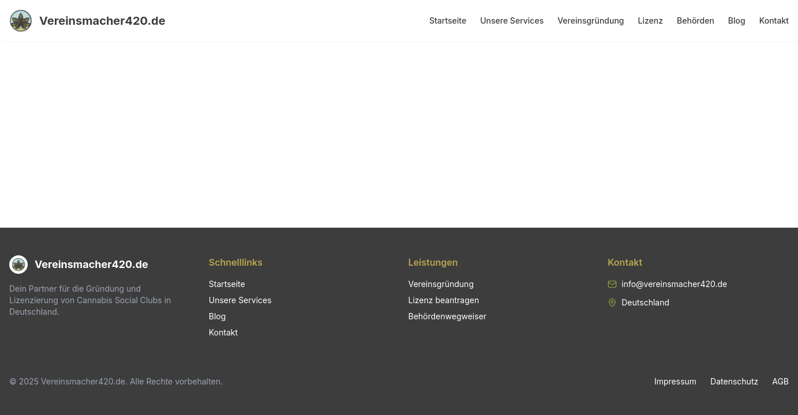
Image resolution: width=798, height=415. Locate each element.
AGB (780, 381)
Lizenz (651, 20)
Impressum (675, 381)
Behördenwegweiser (448, 316)
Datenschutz (734, 381)
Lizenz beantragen (444, 300)
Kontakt (774, 20)
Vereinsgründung (590, 20)
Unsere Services (512, 20)
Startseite (447, 20)
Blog (736, 20)
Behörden (695, 20)
